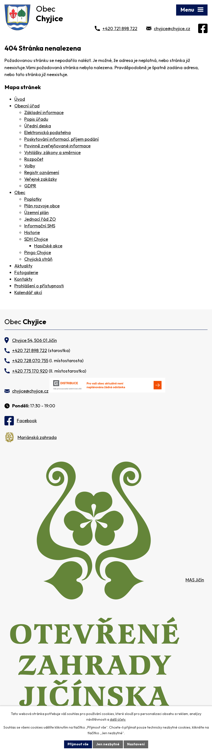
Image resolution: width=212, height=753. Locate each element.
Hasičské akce (48, 246)
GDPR (30, 186)
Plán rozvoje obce (42, 206)
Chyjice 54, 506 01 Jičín (34, 340)
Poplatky (33, 199)
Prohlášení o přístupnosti (39, 286)
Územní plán (36, 212)
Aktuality (23, 266)
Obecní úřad (27, 106)
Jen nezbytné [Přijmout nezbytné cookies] (107, 744)
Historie (32, 232)
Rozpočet (33, 159)
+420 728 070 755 (30, 360)
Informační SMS (39, 226)
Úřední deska (37, 126)
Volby (29, 166)
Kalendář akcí (28, 292)
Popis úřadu (36, 119)
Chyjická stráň (38, 259)
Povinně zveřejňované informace (57, 146)
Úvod (19, 99)
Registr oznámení (41, 172)
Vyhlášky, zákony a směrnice (52, 152)
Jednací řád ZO (40, 219)
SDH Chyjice (36, 239)
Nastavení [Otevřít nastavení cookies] (136, 744)
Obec (19, 192)
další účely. (118, 719)
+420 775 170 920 (30, 371)
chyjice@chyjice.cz (172, 28)
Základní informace (44, 112)
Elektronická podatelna (47, 132)
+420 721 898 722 (119, 28)
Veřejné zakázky (40, 179)
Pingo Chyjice (37, 252)
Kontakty (23, 279)
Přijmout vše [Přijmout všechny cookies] (78, 744)
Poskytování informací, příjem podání (61, 139)
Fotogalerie (26, 272)
